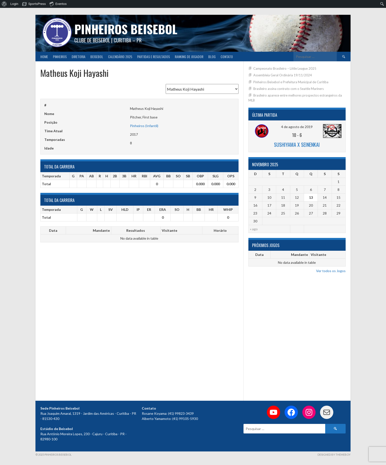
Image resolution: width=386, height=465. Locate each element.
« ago (254, 229)
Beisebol (96, 56)
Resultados (135, 230)
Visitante (169, 230)
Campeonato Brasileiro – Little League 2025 (284, 68)
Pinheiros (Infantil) (144, 126)
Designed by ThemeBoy (334, 454)
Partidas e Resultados (153, 56)
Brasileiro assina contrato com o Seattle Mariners (288, 89)
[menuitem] (4, 4)
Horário (220, 230)
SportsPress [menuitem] (37, 4)
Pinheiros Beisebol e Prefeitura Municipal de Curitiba (290, 82)
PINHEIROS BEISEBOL (125, 29)
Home (44, 56)
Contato (227, 56)
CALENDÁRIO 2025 (120, 56)
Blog (212, 56)
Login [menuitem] (14, 4)
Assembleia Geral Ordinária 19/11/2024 (282, 75)
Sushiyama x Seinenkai (297, 144)
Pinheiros (60, 56)
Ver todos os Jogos (331, 271)
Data (53, 230)
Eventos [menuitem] (58, 3)
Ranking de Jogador (189, 56)
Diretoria (78, 56)
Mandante (101, 230)
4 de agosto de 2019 (297, 127)
